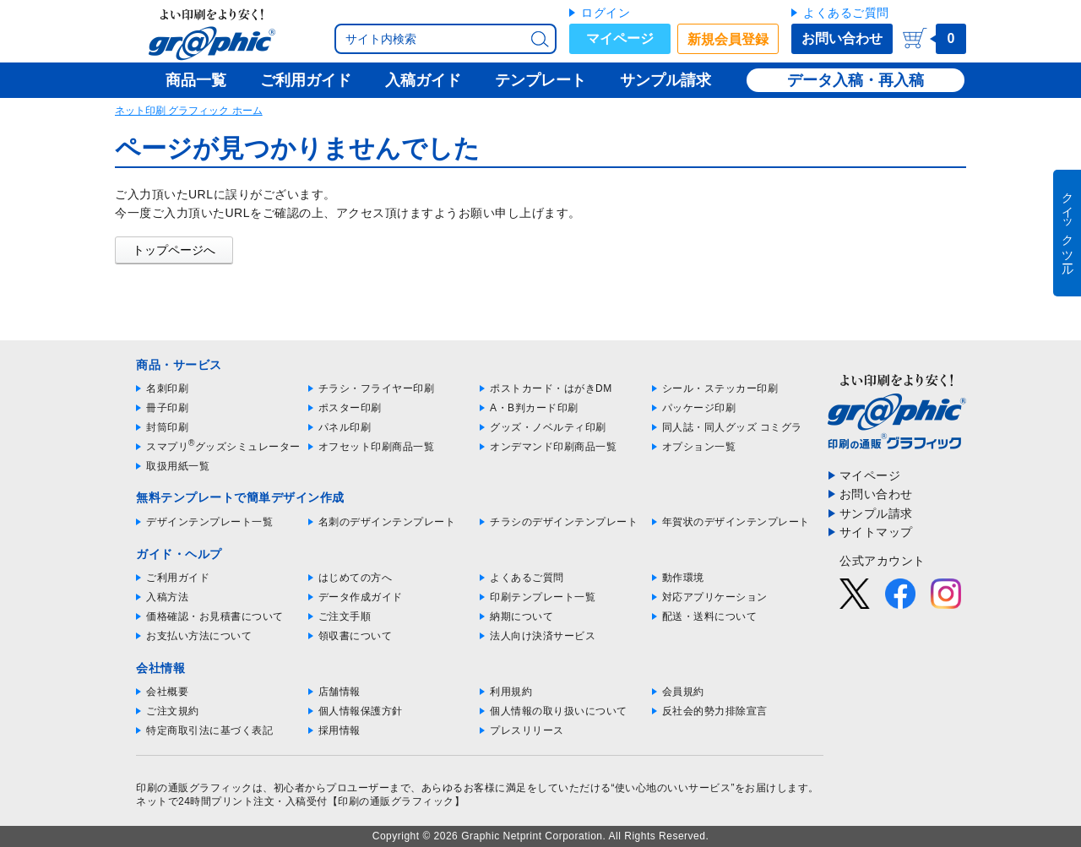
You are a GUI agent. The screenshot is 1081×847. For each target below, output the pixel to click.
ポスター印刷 (350, 408)
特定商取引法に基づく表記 (209, 730)
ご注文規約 (172, 711)
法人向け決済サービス (542, 636)
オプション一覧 (699, 447)
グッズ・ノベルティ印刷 (548, 427)
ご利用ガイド (177, 578)
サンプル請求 (876, 513)
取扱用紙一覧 (177, 466)
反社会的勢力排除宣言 (715, 711)
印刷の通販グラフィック (194, 788)
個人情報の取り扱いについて (558, 711)
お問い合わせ (842, 38)
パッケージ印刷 (699, 408)
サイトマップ (876, 532)
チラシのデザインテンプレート (564, 522)
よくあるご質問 (846, 12)
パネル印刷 (345, 427)
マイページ (620, 38)
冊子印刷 (167, 408)
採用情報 (339, 730)
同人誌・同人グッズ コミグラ (732, 427)
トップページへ (174, 250)
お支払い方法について (199, 636)
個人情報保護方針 (360, 711)
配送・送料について (710, 616)
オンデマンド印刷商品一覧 (553, 447)
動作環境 (683, 578)
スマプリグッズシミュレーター (223, 447)
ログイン (605, 12)
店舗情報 (339, 692)
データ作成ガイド (360, 597)
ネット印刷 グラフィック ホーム (189, 111)
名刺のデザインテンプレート (387, 522)
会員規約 (683, 692)
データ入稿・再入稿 (855, 80)
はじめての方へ (355, 578)
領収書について (355, 636)
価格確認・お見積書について (215, 616)
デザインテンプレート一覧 (209, 522)
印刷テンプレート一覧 (542, 597)
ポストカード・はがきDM (551, 388)
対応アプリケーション (715, 597)
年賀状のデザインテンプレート (736, 522)
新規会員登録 (728, 39)
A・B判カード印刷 (534, 408)
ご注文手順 (345, 616)
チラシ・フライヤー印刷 (376, 388)
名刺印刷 (167, 388)
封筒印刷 (167, 427)
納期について (521, 616)
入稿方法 (167, 597)
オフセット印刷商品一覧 (376, 447)
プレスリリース (527, 730)
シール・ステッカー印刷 (720, 388)
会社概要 (167, 692)
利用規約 (511, 692)
